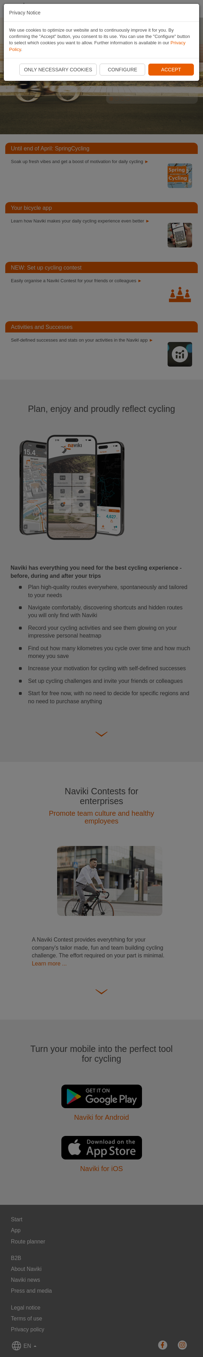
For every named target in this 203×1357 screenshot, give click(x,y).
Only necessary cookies (58, 69)
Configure (122, 69)
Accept (171, 69)
